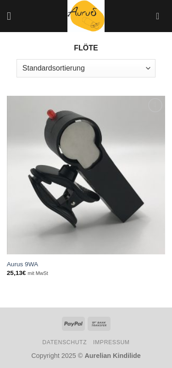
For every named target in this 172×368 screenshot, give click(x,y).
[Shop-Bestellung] (86, 68)
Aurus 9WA (22, 264)
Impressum (111, 342)
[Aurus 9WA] (86, 175)
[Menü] (12, 16)
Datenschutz (64, 342)
